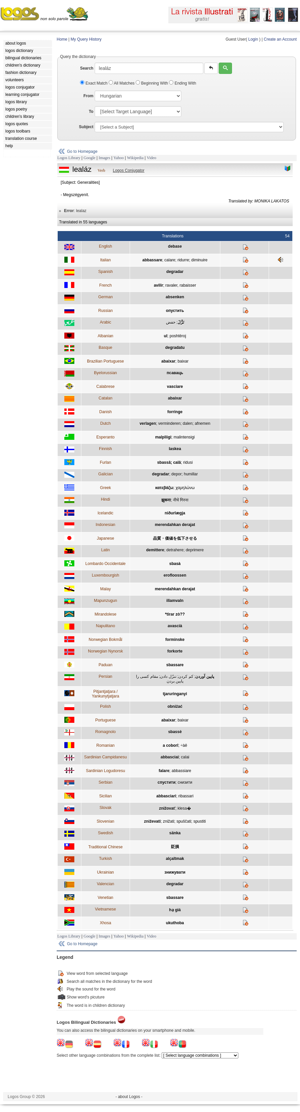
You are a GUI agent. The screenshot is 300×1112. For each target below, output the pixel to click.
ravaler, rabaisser (180, 285)
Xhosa (105, 923)
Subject (86, 127)
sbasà (175, 563)
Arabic (105, 322)
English (105, 246)
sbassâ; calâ (169, 462)
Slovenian (105, 821)
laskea (175, 448)
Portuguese (105, 720)
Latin (105, 550)
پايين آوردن (204, 676)
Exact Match (94, 83)
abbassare (152, 260)
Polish (105, 706)
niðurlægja (175, 513)
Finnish (105, 448)
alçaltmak (175, 858)
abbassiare (181, 770)
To (91, 111)
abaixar (168, 361)
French (105, 285)
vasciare (175, 386)
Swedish (105, 833)
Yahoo (118, 157)
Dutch (105, 423)
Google (89, 157)
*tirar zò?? (175, 614)
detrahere (174, 550)
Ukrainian (105, 872)
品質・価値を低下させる (175, 538)
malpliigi (163, 437)
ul (165, 336)
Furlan (105, 462)
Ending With (182, 83)
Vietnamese (105, 909)
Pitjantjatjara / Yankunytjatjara (105, 693)
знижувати (174, 872)
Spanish (105, 271)
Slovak (105, 807)
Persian (105, 676)
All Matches (122, 83)
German (105, 297)
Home (62, 39)
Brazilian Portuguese (105, 361)
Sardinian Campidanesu (105, 757)
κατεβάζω (164, 487)
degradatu (175, 347)
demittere (155, 550)
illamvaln (174, 600)
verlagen (148, 423)
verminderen (169, 423)
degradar (174, 271)
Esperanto (105, 437)
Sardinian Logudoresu (105, 770)
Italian (105, 260)
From (88, 96)
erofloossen (175, 575)
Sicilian (105, 796)
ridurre (183, 260)
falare (164, 770)
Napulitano (105, 626)
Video (151, 157)
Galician (105, 474)
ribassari (185, 796)
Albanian (105, 336)
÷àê (183, 745)
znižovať (167, 808)
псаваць (175, 373)
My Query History (86, 39)
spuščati (183, 821)
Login (253, 39)
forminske (174, 639)
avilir (158, 285)
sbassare (175, 665)
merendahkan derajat (175, 524)
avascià (175, 626)
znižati (168, 821)
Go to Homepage (82, 151)
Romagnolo (105, 731)
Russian (105, 310)
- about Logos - (129, 1096)
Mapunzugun (105, 600)
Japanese (105, 538)
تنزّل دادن (168, 676)
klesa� (184, 808)
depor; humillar (184, 474)
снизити (185, 782)
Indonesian (105, 524)
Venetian (105, 897)
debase (175, 246)
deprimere (195, 550)
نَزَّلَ (181, 322)
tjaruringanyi (175, 694)
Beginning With (152, 83)
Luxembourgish (105, 575)
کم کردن (185, 676)
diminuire (199, 260)
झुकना (166, 500)
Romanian (105, 745)
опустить (175, 310)
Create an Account (280, 39)
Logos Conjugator (129, 170)
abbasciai (170, 757)
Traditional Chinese (105, 847)
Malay (105, 589)
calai (185, 757)
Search (86, 68)
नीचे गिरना (180, 500)
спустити (166, 782)
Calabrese (105, 386)
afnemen (202, 423)
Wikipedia (135, 157)
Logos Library (68, 157)
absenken (175, 297)
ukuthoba (175, 923)
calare (169, 260)
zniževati (152, 821)
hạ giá (175, 910)
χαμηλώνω (185, 487)
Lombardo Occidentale (105, 563)
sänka (175, 833)
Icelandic (105, 513)
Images (104, 157)
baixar (183, 361)
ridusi (188, 462)
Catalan (105, 398)
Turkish (105, 858)
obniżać (174, 706)
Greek (105, 487)
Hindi (105, 499)
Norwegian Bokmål (105, 639)
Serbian (105, 782)
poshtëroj (178, 336)
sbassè (175, 731)
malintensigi (184, 437)
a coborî (170, 745)
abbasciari (166, 796)
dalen (187, 423)
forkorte (174, 651)
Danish (105, 412)
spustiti (199, 821)
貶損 (175, 846)
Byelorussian (105, 373)
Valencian (105, 884)
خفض (170, 322)
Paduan (105, 665)
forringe (174, 412)
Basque (105, 347)
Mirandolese (105, 614)
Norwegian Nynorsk (105, 651)
